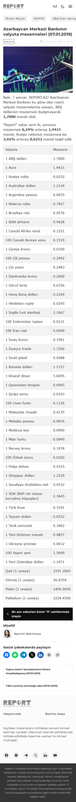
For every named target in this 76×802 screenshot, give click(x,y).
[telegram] (23, 655)
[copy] (57, 655)
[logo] (13, 6)
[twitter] (32, 655)
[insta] (16, 755)
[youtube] (55, 755)
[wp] (15, 655)
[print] (49, 655)
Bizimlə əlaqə (55, 714)
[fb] (6, 655)
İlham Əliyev (15, 18)
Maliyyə (9, 41)
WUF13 (39, 18)
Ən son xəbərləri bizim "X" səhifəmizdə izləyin (37, 614)
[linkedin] (40, 655)
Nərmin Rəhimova (22, 634)
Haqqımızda (12, 714)
